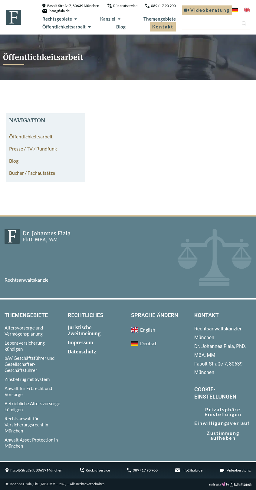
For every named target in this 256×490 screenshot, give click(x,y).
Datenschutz (82, 352)
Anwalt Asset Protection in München (31, 443)
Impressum (80, 343)
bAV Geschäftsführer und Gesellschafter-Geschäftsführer (29, 364)
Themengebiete (159, 19)
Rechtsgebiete (60, 19)
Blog (121, 26)
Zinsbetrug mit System (27, 379)
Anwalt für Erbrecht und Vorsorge (28, 391)
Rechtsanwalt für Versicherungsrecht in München (26, 424)
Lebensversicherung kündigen (25, 346)
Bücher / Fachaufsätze (32, 173)
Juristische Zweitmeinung (84, 330)
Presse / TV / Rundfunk (33, 148)
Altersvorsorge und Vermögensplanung (24, 330)
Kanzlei (110, 19)
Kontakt (162, 26)
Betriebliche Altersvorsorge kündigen (32, 406)
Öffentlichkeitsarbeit (67, 26)
